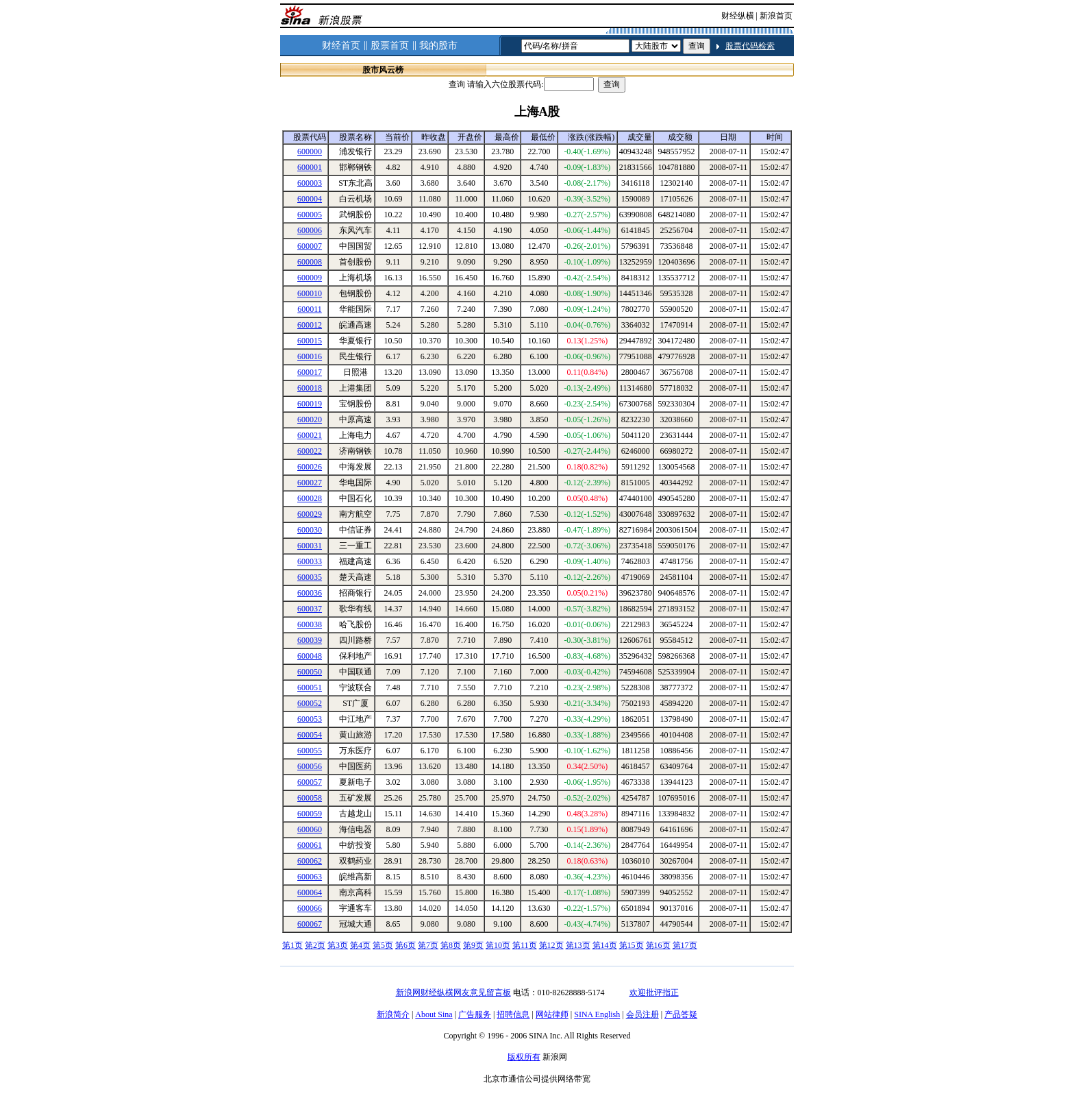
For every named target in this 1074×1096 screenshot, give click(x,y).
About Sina (433, 1014)
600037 (309, 608)
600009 (309, 277)
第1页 (292, 945)
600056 (309, 766)
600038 (309, 624)
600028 (309, 498)
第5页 (383, 945)
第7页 (428, 945)
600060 (309, 829)
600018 (309, 388)
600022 (309, 451)
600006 (309, 230)
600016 (309, 356)
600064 (309, 892)
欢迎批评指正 (654, 992)
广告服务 (474, 1014)
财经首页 (341, 45)
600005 (309, 214)
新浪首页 (776, 16)
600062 (309, 861)
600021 (309, 435)
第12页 (551, 945)
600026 (309, 467)
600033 (309, 561)
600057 (309, 782)
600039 (309, 640)
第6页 (405, 945)
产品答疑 (680, 1014)
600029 (309, 514)
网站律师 (552, 1014)
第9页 (473, 945)
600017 (309, 372)
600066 (309, 908)
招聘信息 (513, 1014)
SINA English (597, 1014)
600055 (309, 750)
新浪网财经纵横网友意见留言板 (453, 992)
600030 (309, 530)
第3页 (337, 945)
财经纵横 (737, 16)
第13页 (578, 945)
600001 (309, 167)
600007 (309, 246)
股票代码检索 (750, 46)
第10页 (498, 945)
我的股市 (438, 45)
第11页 (524, 945)
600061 (309, 845)
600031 (309, 545)
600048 (309, 656)
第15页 (631, 945)
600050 (309, 672)
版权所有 (524, 1057)
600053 (309, 719)
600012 (309, 325)
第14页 (604, 945)
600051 (309, 687)
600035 (309, 577)
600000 (309, 151)
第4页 (360, 945)
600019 (309, 404)
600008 (309, 262)
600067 (309, 924)
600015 (309, 340)
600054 (309, 735)
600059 (309, 813)
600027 (309, 482)
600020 (309, 419)
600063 (309, 876)
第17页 (685, 945)
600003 (309, 183)
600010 (309, 293)
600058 (309, 798)
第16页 (658, 945)
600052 (309, 703)
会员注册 (642, 1014)
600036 (309, 593)
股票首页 (390, 45)
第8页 (450, 945)
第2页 (315, 945)
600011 (309, 309)
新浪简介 (393, 1014)
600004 (309, 199)
